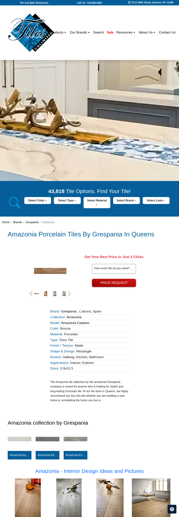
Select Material (97, 200)
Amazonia (74, 317)
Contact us (167, 32)
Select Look (155, 200)
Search (98, 32)
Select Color (36, 200)
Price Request (114, 283)
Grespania (32, 222)
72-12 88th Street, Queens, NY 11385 (152, 2)
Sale (110, 32)
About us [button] (146, 32)
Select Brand (125, 200)
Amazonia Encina (75, 455)
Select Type (66, 200)
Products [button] (57, 32)
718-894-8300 (94, 2)
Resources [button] (124, 32)
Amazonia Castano (75, 323)
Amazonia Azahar (20, 455)
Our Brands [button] (79, 32)
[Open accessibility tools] (172, 509)
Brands (17, 222)
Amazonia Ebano (48, 455)
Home (42, 32)
